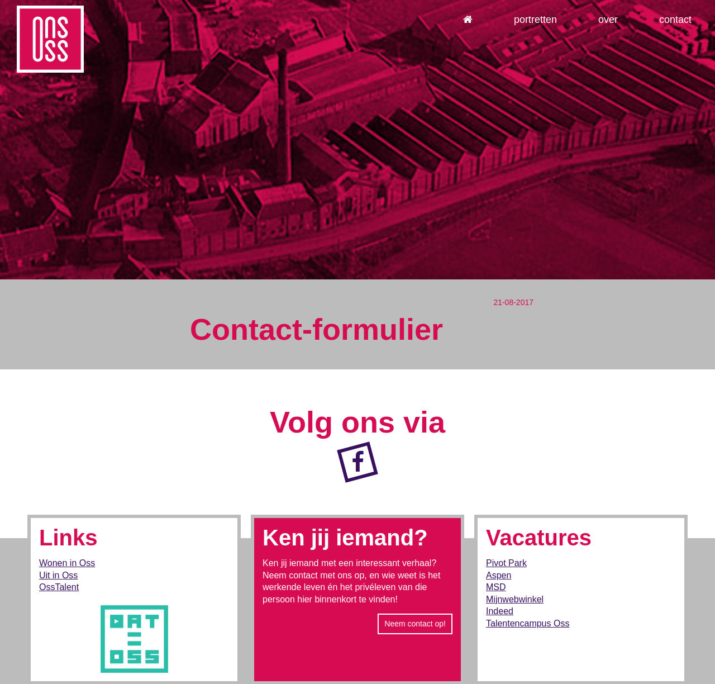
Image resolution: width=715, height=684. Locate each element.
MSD (496, 587)
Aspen (498, 575)
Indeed (499, 611)
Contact (675, 19)
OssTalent (59, 587)
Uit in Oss (58, 575)
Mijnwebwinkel (515, 599)
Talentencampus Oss (527, 623)
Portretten (535, 19)
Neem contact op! (415, 623)
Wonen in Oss (67, 563)
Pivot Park (506, 563)
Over (608, 19)
